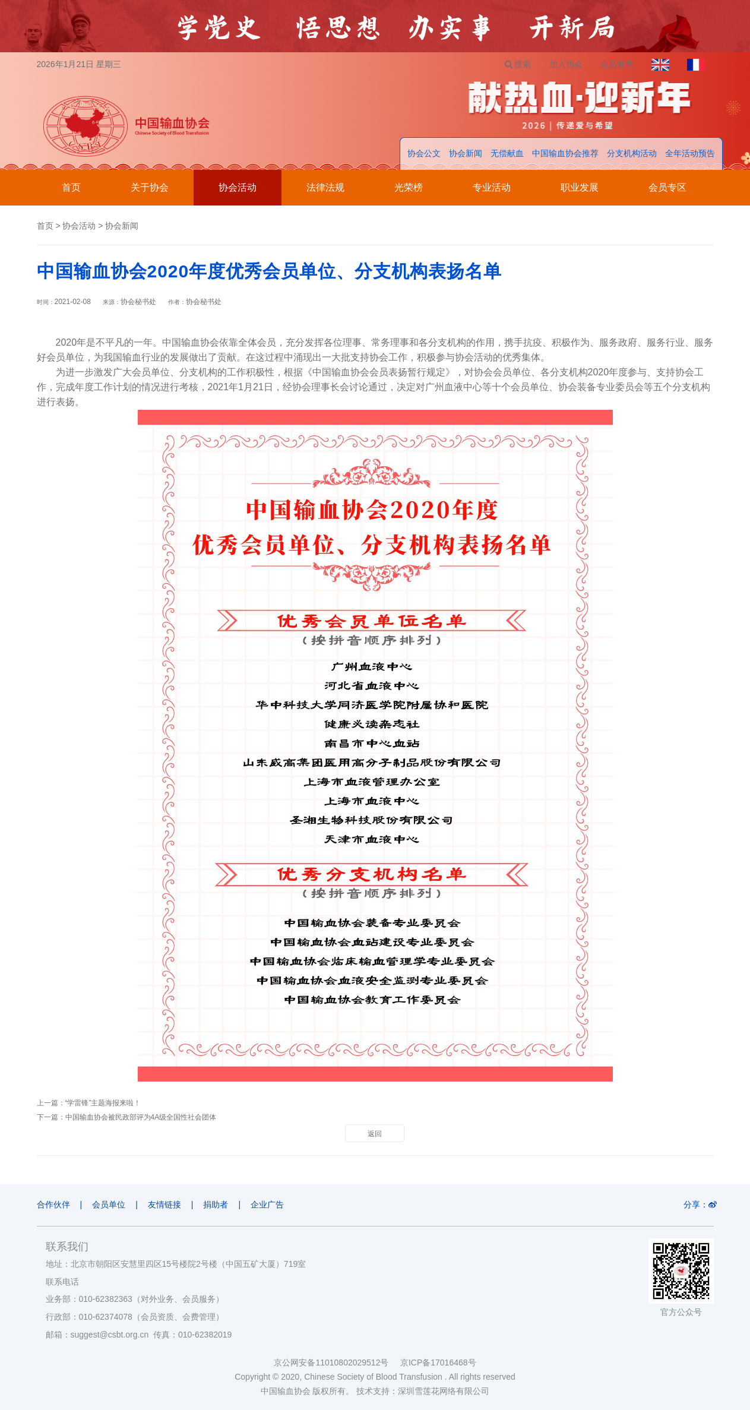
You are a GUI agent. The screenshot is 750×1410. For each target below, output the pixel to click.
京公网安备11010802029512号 (337, 1362)
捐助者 (215, 1204)
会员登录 (617, 64)
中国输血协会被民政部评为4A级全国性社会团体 (141, 1117)
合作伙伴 (53, 1204)
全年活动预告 (690, 153)
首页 (71, 187)
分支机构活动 (632, 153)
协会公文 (424, 153)
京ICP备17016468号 (438, 1362)
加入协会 (566, 64)
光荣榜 (408, 187)
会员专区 (667, 187)
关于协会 (150, 187)
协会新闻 (465, 153)
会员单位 (108, 1204)
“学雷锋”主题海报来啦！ (103, 1103)
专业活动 (492, 187)
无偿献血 (507, 153)
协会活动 (238, 187)
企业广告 (267, 1204)
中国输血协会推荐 (565, 153)
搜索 (518, 64)
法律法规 (325, 187)
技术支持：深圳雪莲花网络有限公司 (422, 1391)
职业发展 (580, 187)
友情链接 (164, 1204)
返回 (375, 1134)
